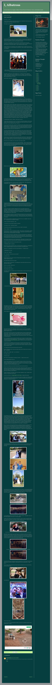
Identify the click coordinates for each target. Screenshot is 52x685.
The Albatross (20, 12)
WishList (37, 12)
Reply (7, 661)
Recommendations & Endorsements (28, 12)
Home (4, 12)
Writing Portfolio (9, 12)
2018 (37, 80)
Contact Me (41, 12)
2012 (37, 90)
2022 (37, 75)
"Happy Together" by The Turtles (16, 375)
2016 (37, 85)
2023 (37, 74)
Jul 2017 (38, 82)
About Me (14, 12)
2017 (37, 81)
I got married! (39, 83)
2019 (37, 79)
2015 (37, 86)
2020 (37, 78)
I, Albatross (12, 5)
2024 (37, 73)
